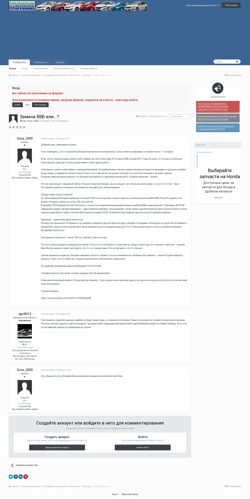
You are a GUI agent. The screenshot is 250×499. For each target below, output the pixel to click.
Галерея (60, 62)
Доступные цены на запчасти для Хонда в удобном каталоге (218, 187)
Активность (41, 62)
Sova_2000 (33, 121)
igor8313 (24, 314)
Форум (12, 68)
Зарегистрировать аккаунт (57, 447)
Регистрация (231, 5)
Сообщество (19, 62)
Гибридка (63, 121)
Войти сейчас (142, 447)
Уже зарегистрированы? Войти (202, 5)
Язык (115, 494)
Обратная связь (129, 494)
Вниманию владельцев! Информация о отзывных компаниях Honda (216, 127)
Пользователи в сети (63, 68)
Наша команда (40, 68)
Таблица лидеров (88, 68)
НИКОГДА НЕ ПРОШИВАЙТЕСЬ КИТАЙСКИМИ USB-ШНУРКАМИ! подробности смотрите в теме (213, 107)
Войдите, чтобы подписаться (152, 116)
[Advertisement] (125, 35)
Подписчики (176, 116)
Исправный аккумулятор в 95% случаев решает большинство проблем (217, 118)
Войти (17, 105)
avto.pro (218, 197)
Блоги (25, 68)
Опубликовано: (55, 138)
